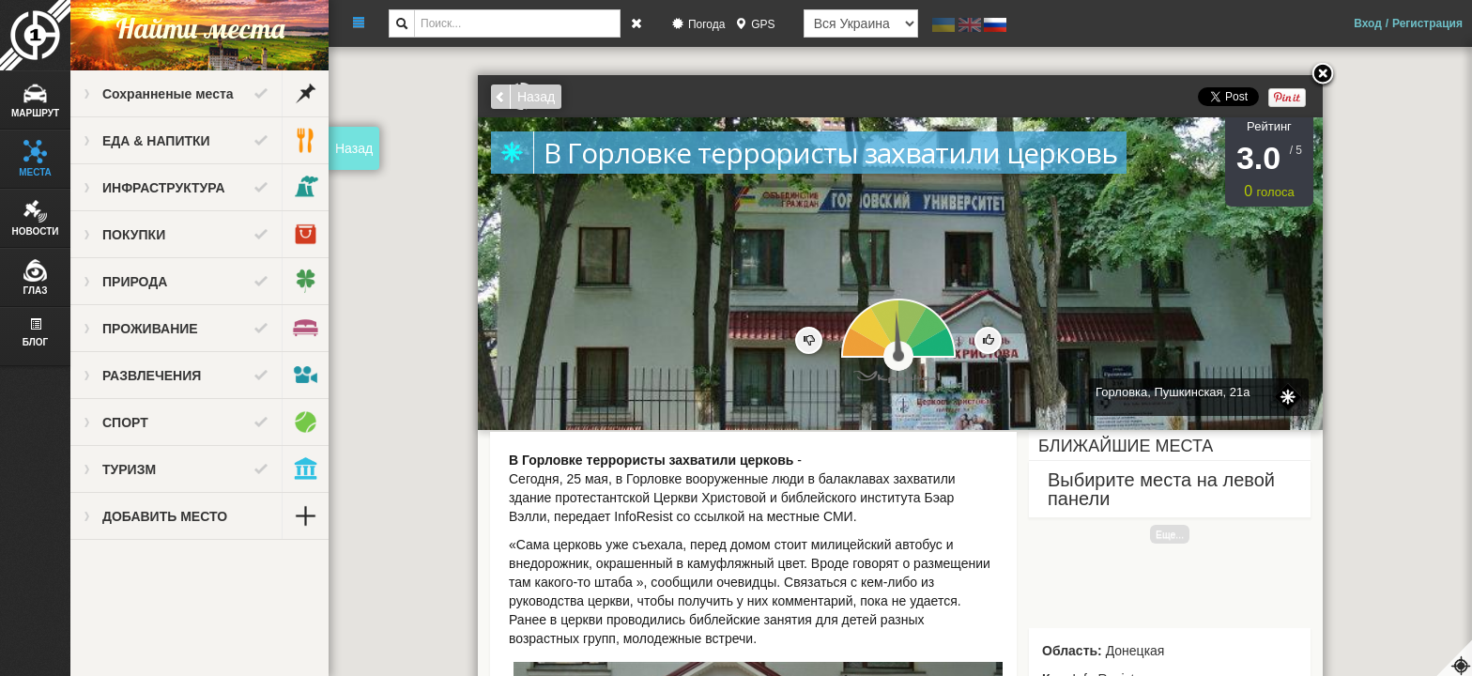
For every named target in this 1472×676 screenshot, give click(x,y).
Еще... (1170, 534)
